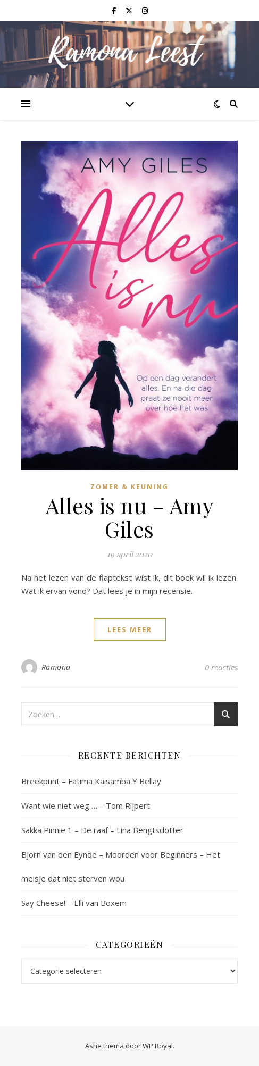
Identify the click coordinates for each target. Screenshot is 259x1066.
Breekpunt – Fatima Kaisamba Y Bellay (91, 781)
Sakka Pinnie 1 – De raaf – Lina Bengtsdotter (102, 830)
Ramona (56, 667)
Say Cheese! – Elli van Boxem (74, 902)
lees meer (129, 629)
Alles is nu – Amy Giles (130, 517)
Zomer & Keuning (129, 486)
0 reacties (221, 667)
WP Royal (158, 1046)
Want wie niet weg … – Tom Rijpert (85, 805)
